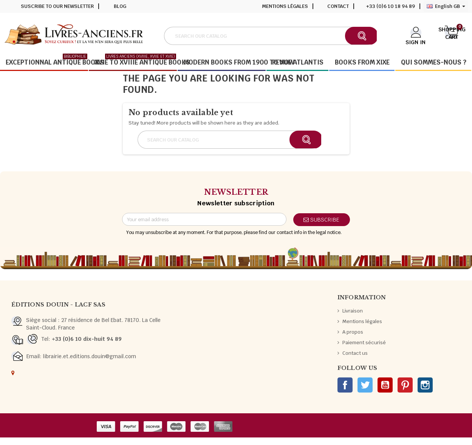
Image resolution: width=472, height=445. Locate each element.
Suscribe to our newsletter (57, 6)
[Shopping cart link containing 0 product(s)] (452, 35)
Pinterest (405, 385)
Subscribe (321, 219)
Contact (338, 6)
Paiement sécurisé (364, 342)
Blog (120, 6)
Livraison (352, 311)
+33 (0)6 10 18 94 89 (390, 6)
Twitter (365, 385)
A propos (352, 332)
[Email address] (204, 219)
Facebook (345, 385)
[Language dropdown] (446, 6)
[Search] (270, 36)
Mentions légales (285, 6)
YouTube (385, 385)
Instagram (425, 385)
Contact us (355, 353)
